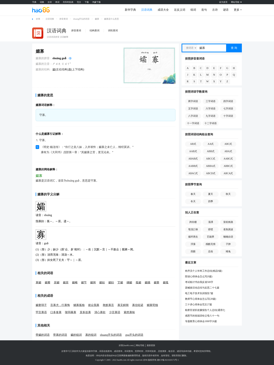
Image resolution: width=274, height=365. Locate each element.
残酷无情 (210, 244)
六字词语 (210, 108)
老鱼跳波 (228, 229)
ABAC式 (193, 173)
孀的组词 (76, 334)
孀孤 (165, 282)
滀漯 (210, 222)
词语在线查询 (105, 351)
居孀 (56, 282)
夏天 (210, 194)
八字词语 (193, 116)
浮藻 (193, 244)
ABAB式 (193, 158)
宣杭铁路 (228, 222)
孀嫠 (47, 282)
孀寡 (97, 19)
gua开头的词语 (134, 334)
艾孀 (120, 282)
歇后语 (171, 351)
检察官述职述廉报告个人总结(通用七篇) (205, 310)
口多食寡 (56, 312)
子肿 (228, 244)
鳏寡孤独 (79, 305)
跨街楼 (193, 222)
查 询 (234, 47)
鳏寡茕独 (152, 305)
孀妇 (111, 282)
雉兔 (228, 251)
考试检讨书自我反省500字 (199, 282)
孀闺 (93, 282)
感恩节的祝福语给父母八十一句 (202, 315)
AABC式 (228, 158)
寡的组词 (90, 334)
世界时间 (139, 351)
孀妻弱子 (41, 305)
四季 (210, 201)
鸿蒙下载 (96, 2)
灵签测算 (162, 351)
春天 (193, 194)
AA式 (211, 144)
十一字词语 (193, 123)
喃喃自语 (228, 236)
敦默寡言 (108, 305)
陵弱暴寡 (70, 312)
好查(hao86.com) (126, 345)
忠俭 (210, 251)
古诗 (50, 2)
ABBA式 (210, 166)
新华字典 (130, 9)
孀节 (84, 282)
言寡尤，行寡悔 (60, 305)
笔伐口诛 (193, 229)
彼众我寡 (93, 305)
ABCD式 (210, 173)
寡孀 (38, 282)
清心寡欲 (100, 312)
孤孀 (138, 282)
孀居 (65, 282)
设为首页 (223, 2)
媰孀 (129, 282)
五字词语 (193, 108)
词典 (42, 2)
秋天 (228, 194)
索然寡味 (129, 312)
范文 (79, 2)
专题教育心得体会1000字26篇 (201, 321)
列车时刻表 (68, 2)
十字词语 (228, 116)
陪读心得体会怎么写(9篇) (198, 276)
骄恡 (210, 229)
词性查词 (113, 30)
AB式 (193, 144)
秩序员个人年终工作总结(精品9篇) (203, 271)
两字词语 (193, 101)
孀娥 (147, 282)
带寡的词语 (60, 334)
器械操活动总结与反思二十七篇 (202, 287)
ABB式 (210, 151)
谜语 (226, 9)
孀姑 (102, 282)
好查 (38, 19)
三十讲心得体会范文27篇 (198, 304)
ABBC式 (228, 166)
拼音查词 (63, 19)
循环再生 (193, 236)
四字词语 (228, 101)
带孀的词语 (43, 334)
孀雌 (75, 282)
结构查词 (94, 30)
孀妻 (156, 282)
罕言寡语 (41, 312)
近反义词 (179, 9)
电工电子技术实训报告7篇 (199, 293)
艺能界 (210, 236)
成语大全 (163, 9)
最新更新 (151, 345)
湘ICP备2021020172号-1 (168, 360)
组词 (193, 9)
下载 (87, 2)
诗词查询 (128, 351)
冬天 (193, 201)
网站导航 (140, 345)
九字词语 (210, 116)
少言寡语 (114, 312)
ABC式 (228, 144)
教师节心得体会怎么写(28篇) (200, 299)
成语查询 (118, 351)
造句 (204, 9)
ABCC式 (210, 158)
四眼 (193, 251)
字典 (34, 2)
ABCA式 (228, 173)
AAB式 (193, 151)
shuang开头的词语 (81, 19)
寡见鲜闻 (123, 305)
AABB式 (193, 166)
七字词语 (228, 108)
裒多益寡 (85, 312)
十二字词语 (210, 123)
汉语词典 (146, 9)
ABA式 (228, 151)
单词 (57, 2)
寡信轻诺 (137, 305)
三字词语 (210, 101)
